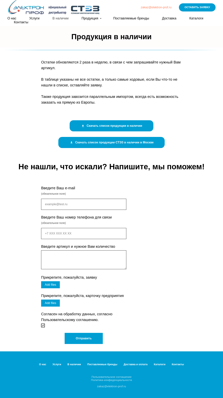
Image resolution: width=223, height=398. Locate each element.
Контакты (21, 22)
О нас (11, 18)
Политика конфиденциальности (111, 380)
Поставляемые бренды (131, 18)
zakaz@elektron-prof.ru (156, 7)
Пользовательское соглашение (111, 376)
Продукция (90, 18)
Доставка (169, 18)
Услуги (34, 18)
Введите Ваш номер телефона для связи (76, 217)
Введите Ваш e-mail (58, 188)
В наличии (60, 18)
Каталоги (196, 18)
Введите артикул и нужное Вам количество (78, 246)
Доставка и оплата (135, 364)
